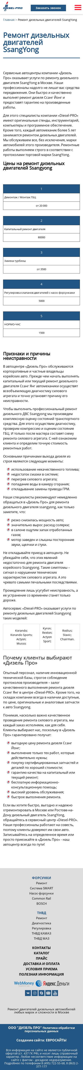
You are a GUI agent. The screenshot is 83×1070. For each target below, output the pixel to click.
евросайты (56, 1040)
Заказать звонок (48, 8)
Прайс (41, 958)
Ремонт (41, 883)
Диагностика (41, 923)
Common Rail (41, 898)
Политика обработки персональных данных (50, 1029)
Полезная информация (41, 974)
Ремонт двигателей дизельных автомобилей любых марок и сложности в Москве (41, 1011)
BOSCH (41, 903)
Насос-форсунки (41, 893)
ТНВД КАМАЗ (41, 933)
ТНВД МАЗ (41, 938)
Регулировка (41, 928)
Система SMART (41, 888)
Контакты (41, 947)
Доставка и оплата (41, 963)
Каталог (41, 953)
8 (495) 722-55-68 (53, 1063)
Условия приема (41, 969)
